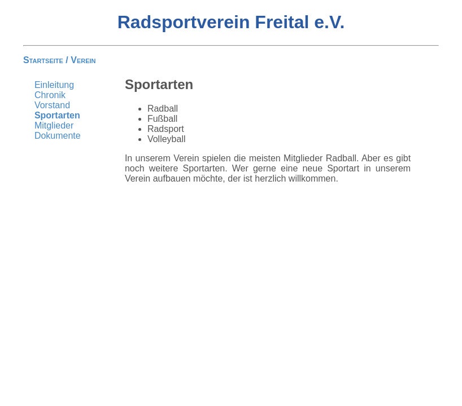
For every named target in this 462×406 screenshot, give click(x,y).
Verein (83, 60)
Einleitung (54, 85)
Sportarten (57, 115)
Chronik (50, 95)
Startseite (43, 60)
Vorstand (52, 105)
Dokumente (57, 135)
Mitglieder (53, 125)
